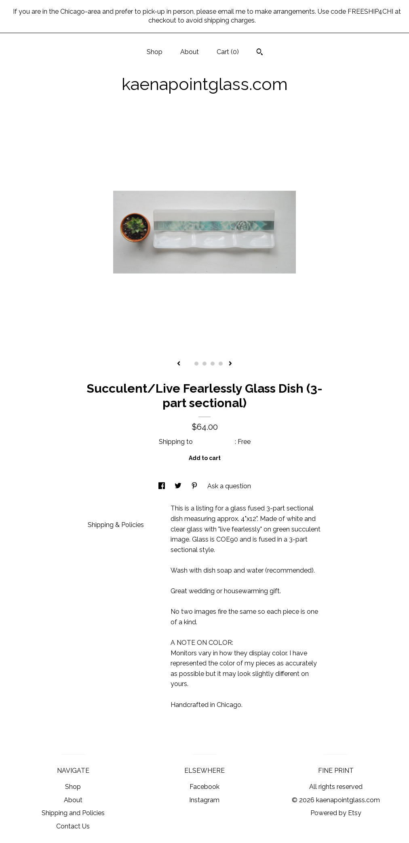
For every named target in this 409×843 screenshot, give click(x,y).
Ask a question (229, 486)
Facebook (204, 787)
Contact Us (73, 826)
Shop (154, 52)
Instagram (204, 800)
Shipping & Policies (116, 525)
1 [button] (188, 364)
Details (101, 507)
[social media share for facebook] (162, 486)
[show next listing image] (230, 364)
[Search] (260, 52)
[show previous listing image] (179, 364)
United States (214, 442)
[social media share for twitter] (179, 486)
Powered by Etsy (335, 813)
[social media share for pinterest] (195, 486)
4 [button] (213, 364)
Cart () (228, 52)
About (189, 52)
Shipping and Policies (73, 813)
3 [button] (204, 364)
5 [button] (221, 364)
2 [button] (196, 364)
